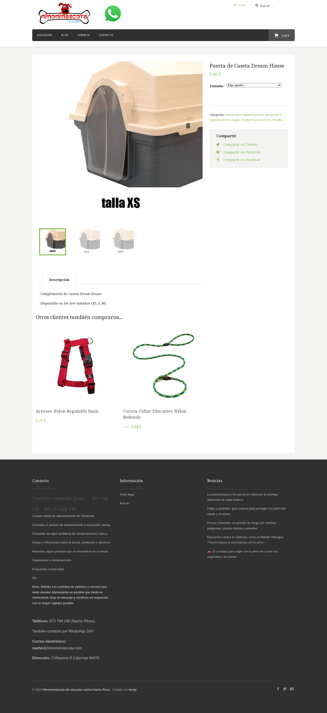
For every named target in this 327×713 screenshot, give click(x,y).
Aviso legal (127, 494)
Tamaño (216, 86)
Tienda (277, 120)
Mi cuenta (239, 4)
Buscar (124, 503)
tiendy (133, 689)
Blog (64, 35)
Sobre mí (83, 35)
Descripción (59, 279)
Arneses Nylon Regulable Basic (67, 411)
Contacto (106, 35)
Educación (44, 35)
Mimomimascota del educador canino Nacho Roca (76, 689)
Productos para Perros (256, 120)
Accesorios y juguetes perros (244, 114)
